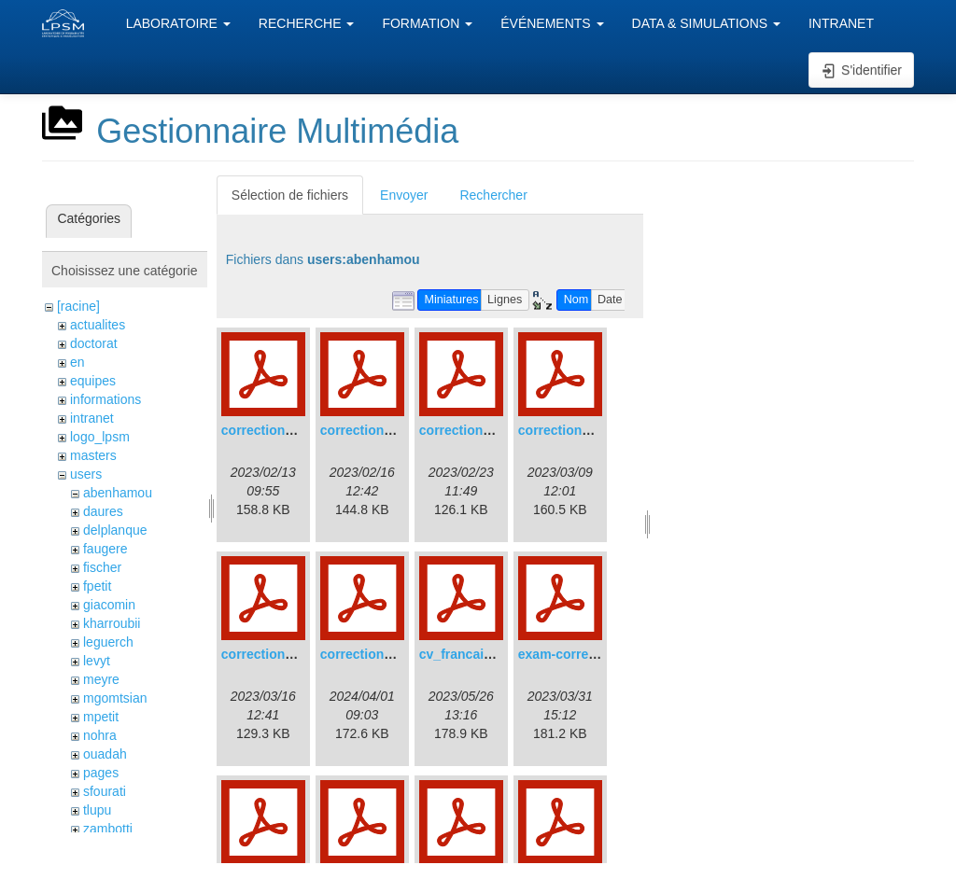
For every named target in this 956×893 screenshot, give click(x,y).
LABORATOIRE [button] (178, 23)
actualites (97, 324)
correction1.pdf (268, 430)
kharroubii (111, 623)
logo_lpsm (100, 436)
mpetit (101, 716)
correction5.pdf (268, 654)
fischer (102, 567)
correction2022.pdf (378, 654)
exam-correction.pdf (581, 654)
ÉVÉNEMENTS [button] (551, 23)
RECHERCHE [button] (307, 23)
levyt (96, 660)
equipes (93, 380)
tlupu (97, 809)
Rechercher (493, 195)
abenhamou (117, 492)
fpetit (97, 586)
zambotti (108, 828)
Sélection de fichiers (290, 195)
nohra (100, 735)
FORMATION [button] (427, 23)
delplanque (115, 530)
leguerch (108, 642)
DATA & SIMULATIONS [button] (706, 23)
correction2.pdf (367, 430)
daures (103, 511)
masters (93, 455)
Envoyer (404, 195)
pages (101, 772)
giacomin (109, 604)
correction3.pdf (466, 430)
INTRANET (841, 23)
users (86, 474)
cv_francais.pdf (467, 654)
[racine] (78, 306)
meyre (101, 679)
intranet (92, 418)
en (77, 362)
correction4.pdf (565, 430)
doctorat (94, 343)
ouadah (105, 753)
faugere (105, 548)
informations (105, 399)
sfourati (104, 791)
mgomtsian (115, 698)
